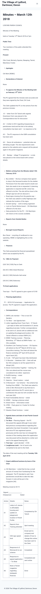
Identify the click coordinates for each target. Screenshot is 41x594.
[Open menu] (37, 3)
